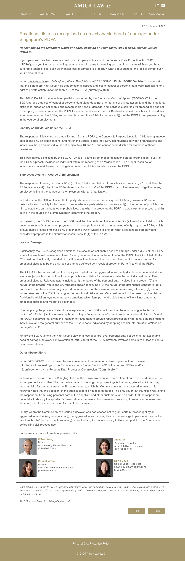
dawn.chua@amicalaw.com (130, 466)
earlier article (36, 361)
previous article (37, 81)
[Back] (156, 511)
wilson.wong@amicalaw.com (55, 445)
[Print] (136, 511)
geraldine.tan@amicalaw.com (55, 467)
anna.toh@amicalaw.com (129, 446)
